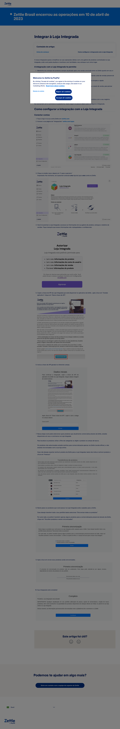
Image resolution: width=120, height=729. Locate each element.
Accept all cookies (63, 98)
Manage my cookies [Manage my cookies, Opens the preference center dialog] (38, 91)
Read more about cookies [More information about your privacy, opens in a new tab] (55, 86)
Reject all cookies (63, 92)
